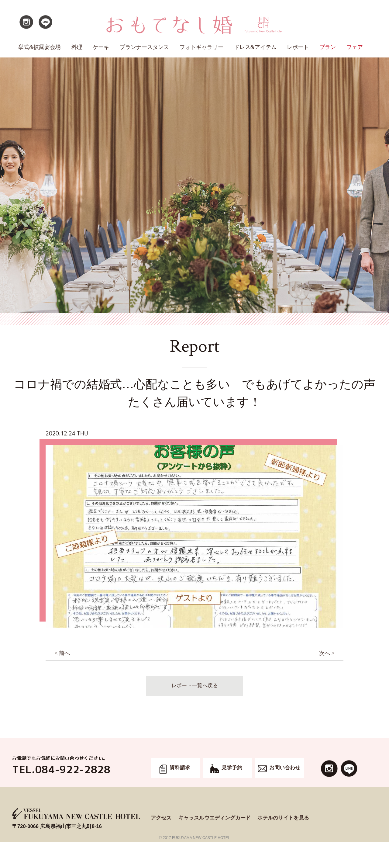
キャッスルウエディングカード (214, 818)
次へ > (327, 653)
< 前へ (62, 653)
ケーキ (101, 47)
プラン (327, 47)
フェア (354, 47)
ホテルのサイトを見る (283, 818)
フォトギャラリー (201, 47)
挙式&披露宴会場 (39, 47)
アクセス (161, 818)
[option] (194, 536)
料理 (76, 47)
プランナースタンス (144, 47)
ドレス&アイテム (255, 47)
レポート (298, 47)
